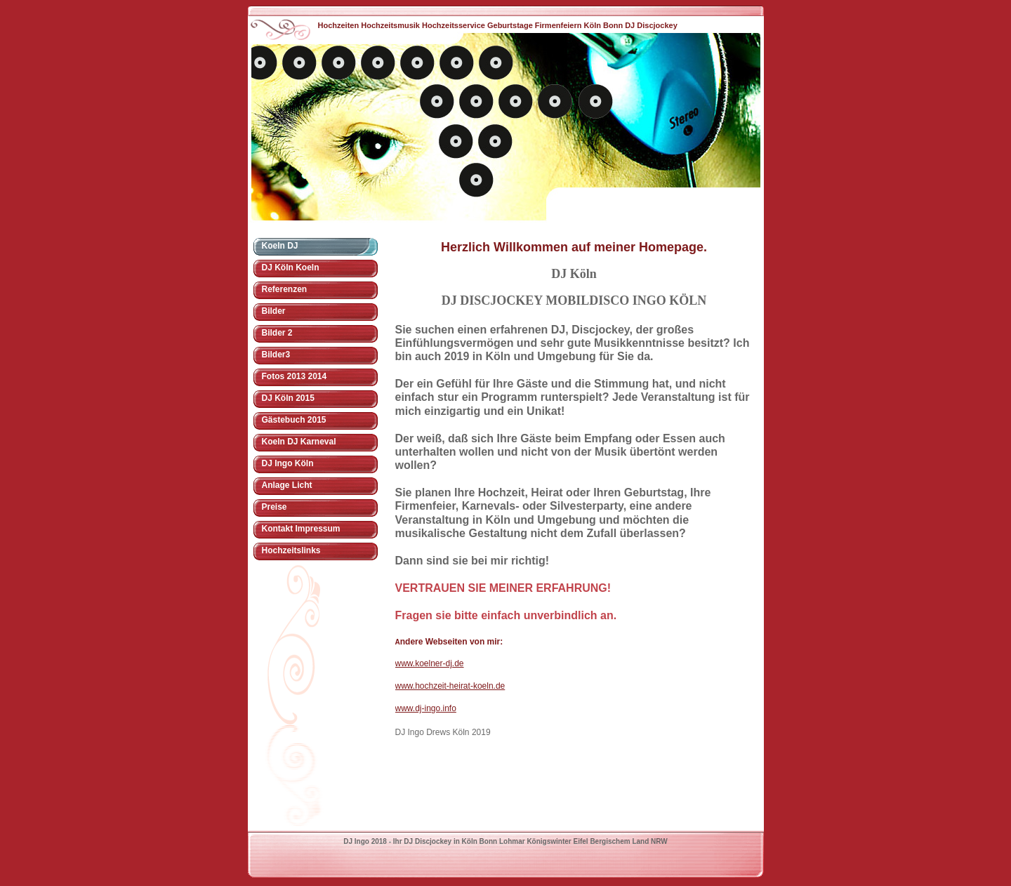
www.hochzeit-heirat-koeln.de (450, 686)
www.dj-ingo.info (425, 708)
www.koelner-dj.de (429, 663)
